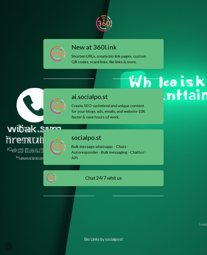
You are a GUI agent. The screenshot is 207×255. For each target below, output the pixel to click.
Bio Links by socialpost (103, 239)
